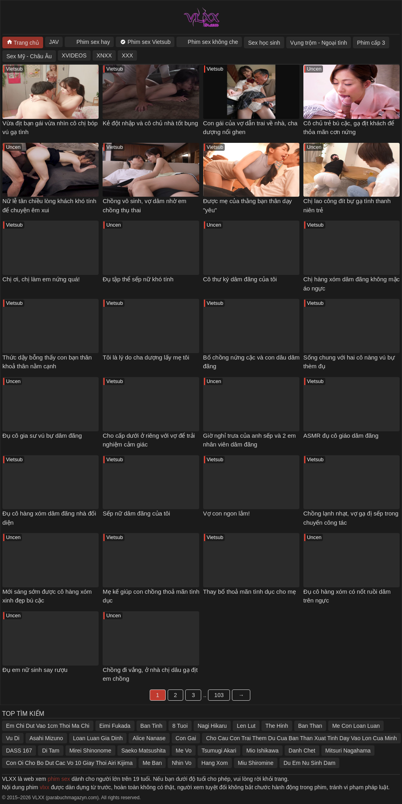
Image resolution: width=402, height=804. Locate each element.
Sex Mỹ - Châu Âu (29, 56)
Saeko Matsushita (143, 750)
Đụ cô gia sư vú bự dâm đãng (42, 435)
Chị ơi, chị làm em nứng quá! (41, 279)
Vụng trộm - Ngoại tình (318, 43)
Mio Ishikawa (262, 750)
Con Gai (186, 738)
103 (219, 695)
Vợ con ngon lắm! (226, 513)
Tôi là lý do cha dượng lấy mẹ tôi (146, 357)
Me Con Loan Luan (356, 726)
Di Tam (50, 750)
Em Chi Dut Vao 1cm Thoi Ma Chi (47, 726)
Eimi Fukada (115, 726)
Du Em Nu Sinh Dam (309, 763)
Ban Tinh (151, 726)
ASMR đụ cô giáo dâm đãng (340, 435)
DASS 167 (19, 750)
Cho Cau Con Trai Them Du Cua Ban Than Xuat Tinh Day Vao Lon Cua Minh (301, 738)
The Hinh (276, 726)
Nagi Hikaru (212, 726)
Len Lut (246, 726)
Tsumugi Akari (219, 750)
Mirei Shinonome (90, 750)
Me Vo (184, 750)
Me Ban (152, 763)
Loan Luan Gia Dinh (98, 738)
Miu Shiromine (255, 763)
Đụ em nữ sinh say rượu (34, 669)
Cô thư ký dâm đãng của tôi (240, 279)
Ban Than (310, 726)
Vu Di (13, 738)
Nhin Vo (181, 763)
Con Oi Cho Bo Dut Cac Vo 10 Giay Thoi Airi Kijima (69, 763)
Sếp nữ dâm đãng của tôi (136, 513)
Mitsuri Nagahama (348, 750)
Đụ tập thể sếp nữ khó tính (138, 279)
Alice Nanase (149, 738)
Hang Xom (215, 763)
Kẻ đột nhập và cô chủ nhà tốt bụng (150, 123)
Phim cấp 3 (371, 43)
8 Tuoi (180, 726)
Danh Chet (302, 750)
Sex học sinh (264, 43)
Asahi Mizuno (46, 738)
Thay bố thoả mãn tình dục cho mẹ (249, 591)
